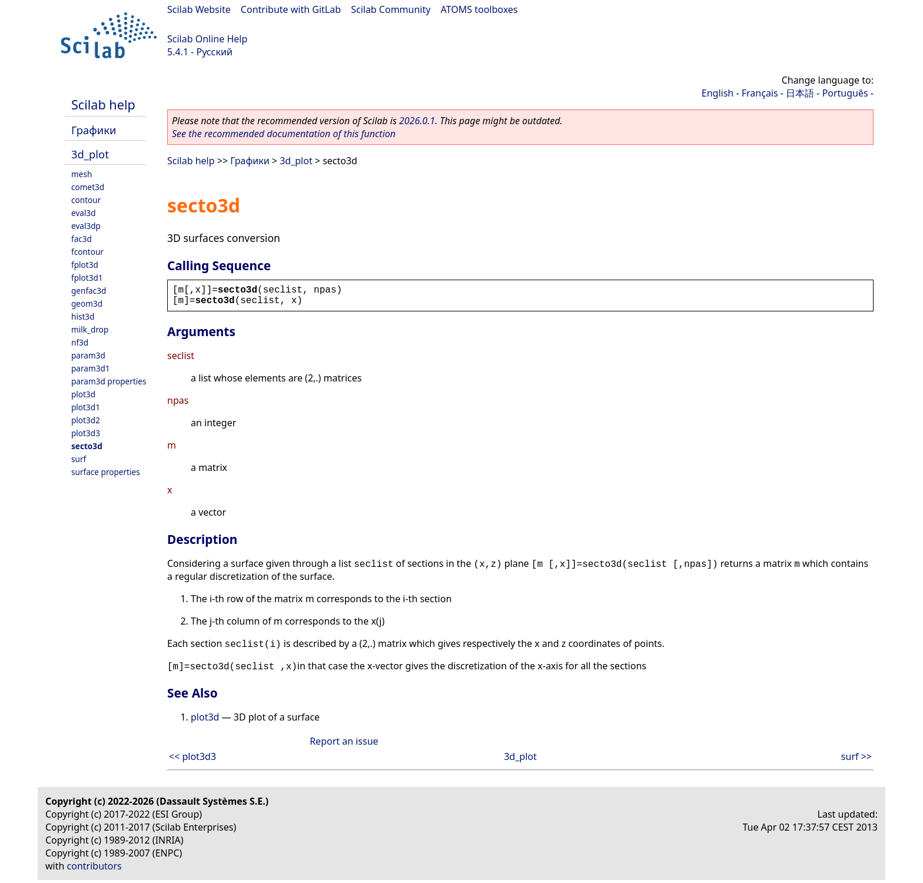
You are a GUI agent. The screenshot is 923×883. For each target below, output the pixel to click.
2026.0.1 (417, 120)
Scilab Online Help (207, 38)
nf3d (79, 342)
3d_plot (90, 154)
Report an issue (344, 741)
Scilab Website (199, 9)
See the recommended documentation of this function (284, 133)
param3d (88, 355)
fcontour (87, 251)
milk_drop (89, 329)
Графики (93, 129)
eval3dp (86, 225)
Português (845, 93)
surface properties (105, 471)
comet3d (87, 186)
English (717, 93)
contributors (94, 865)
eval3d (83, 212)
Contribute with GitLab (291, 9)
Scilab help (103, 104)
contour (86, 199)
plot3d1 (85, 407)
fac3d (81, 238)
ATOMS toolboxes (479, 9)
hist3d (82, 316)
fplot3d (84, 264)
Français (760, 93)
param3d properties (109, 381)
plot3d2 (85, 420)
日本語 (800, 93)
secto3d (86, 446)
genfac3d (88, 290)
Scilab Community (390, 9)
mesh (81, 174)
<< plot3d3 (192, 756)
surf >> (856, 756)
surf (78, 458)
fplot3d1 (87, 277)
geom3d (86, 303)
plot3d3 (85, 433)
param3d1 (90, 368)
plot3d (83, 394)
